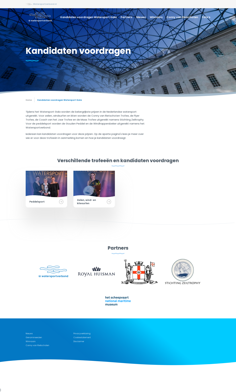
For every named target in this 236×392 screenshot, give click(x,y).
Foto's (206, 17)
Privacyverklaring (82, 333)
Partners (126, 17)
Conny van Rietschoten (182, 17)
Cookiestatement (82, 337)
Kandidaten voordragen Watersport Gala (88, 17)
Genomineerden (34, 337)
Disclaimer (78, 341)
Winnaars (156, 17)
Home (29, 100)
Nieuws (141, 17)
